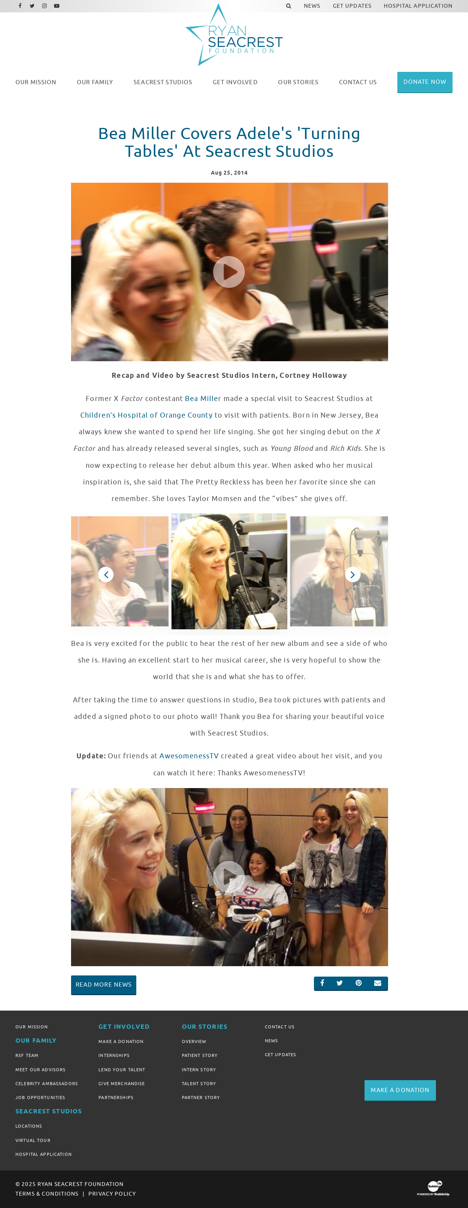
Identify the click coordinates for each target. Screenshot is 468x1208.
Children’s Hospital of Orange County (146, 415)
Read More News (104, 985)
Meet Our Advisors (40, 1069)
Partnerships (116, 1097)
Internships (114, 1055)
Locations (28, 1126)
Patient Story (200, 1055)
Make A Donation (121, 1041)
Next (353, 574)
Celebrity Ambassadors (46, 1083)
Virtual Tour (33, 1140)
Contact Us (280, 1027)
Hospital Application (43, 1154)
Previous (106, 574)
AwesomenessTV (189, 756)
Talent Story (199, 1083)
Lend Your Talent (121, 1069)
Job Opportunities (40, 1097)
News (271, 1040)
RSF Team (27, 1055)
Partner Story (201, 1097)
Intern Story (199, 1069)
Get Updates (281, 1054)
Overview (194, 1041)
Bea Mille (201, 398)
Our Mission (31, 1027)
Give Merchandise (121, 1083)
